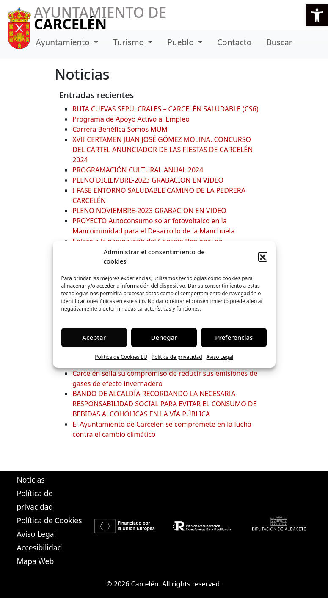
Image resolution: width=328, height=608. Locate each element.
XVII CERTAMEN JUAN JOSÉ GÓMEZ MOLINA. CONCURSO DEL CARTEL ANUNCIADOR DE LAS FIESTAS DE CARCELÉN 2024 (162, 149)
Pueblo (181, 42)
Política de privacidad (177, 357)
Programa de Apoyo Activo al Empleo (131, 119)
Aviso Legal (220, 357)
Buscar (279, 42)
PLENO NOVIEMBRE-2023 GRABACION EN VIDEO (149, 210)
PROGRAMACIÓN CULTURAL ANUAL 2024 (137, 170)
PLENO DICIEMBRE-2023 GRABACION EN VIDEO (147, 180)
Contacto (234, 42)
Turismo (129, 42)
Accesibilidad (39, 547)
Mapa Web (35, 561)
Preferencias (234, 337)
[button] (317, 15)
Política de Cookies (49, 520)
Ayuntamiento (64, 42)
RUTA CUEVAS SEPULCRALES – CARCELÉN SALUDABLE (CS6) (165, 109)
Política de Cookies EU (121, 357)
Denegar (164, 337)
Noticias (31, 480)
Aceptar (94, 337)
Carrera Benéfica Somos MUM (120, 129)
